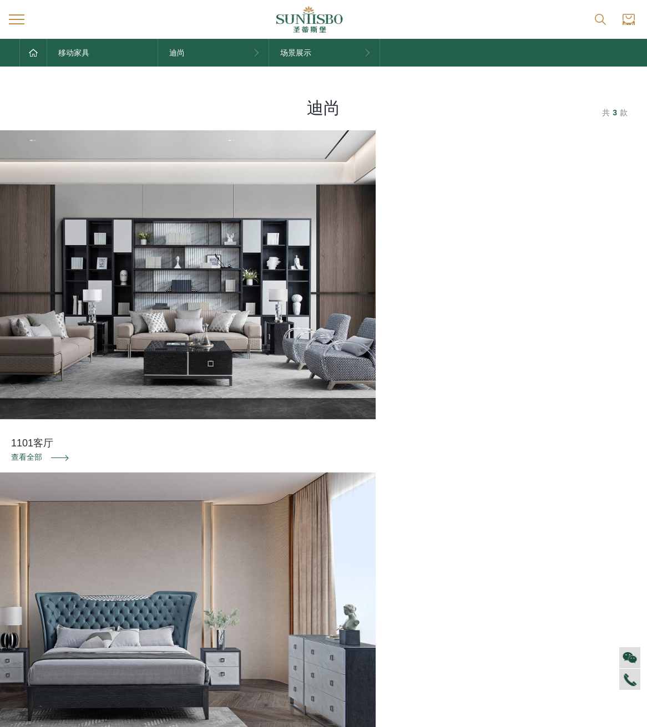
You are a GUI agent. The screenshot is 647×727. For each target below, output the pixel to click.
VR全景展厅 (40, 617)
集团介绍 (34, 551)
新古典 (299, 651)
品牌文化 (214, 551)
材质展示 (482, 601)
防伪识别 (108, 469)
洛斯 (296, 584)
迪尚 (296, 551)
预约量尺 (482, 617)
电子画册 (214, 601)
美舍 (296, 634)
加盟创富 (572, 567)
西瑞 (296, 567)
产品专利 (214, 584)
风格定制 (482, 551)
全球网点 (572, 551)
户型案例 (482, 584)
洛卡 (296, 617)
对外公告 (124, 551)
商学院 (31, 601)
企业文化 (34, 567)
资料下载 (323, 469)
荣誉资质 (214, 567)
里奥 (296, 601)
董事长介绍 (38, 634)
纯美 (296, 667)
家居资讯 (124, 567)
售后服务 (392, 551)
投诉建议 (539, 469)
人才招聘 (34, 584)
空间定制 (482, 567)
